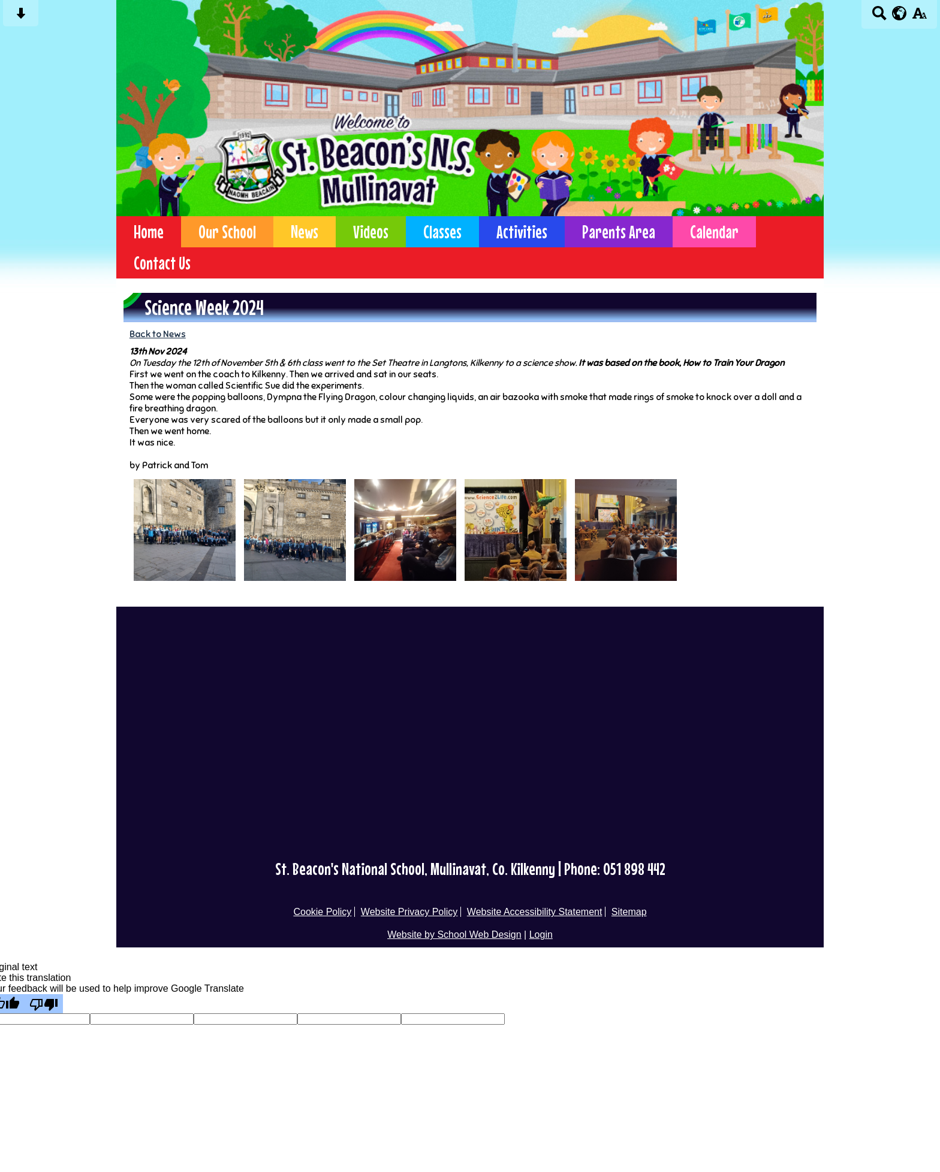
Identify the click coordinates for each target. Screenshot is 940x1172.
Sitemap (629, 912)
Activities (521, 232)
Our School (227, 232)
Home (149, 232)
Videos (370, 232)
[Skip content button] (20, 17)
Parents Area (618, 232)
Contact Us (162, 263)
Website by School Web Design (454, 934)
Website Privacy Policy (409, 912)
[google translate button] (899, 13)
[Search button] (879, 17)
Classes (442, 232)
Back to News (157, 334)
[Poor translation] (44, 1003)
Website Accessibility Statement (534, 912)
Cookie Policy (322, 912)
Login (541, 934)
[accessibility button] (919, 17)
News (304, 232)
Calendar (714, 232)
